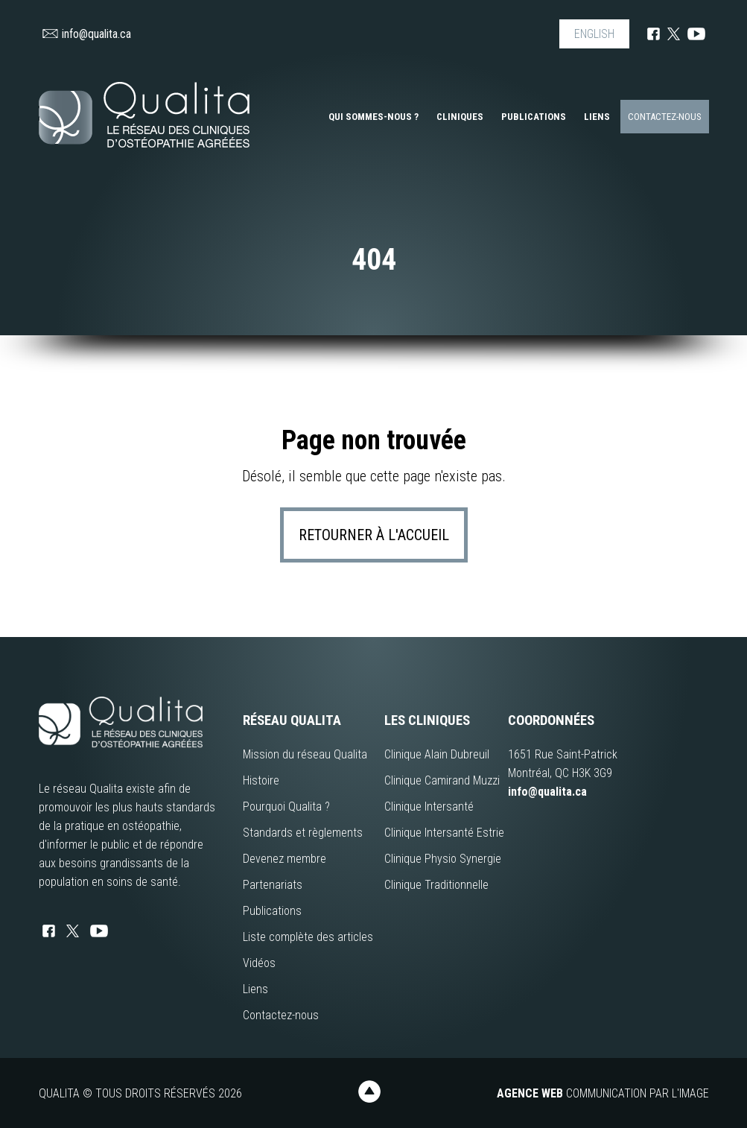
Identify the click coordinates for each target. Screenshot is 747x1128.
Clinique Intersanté (429, 806)
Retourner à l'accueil (374, 535)
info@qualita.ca (86, 34)
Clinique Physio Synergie (442, 859)
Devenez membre (284, 859)
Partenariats (272, 885)
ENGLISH (594, 34)
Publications (533, 116)
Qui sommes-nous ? (373, 116)
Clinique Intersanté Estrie (444, 833)
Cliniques (459, 116)
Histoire (261, 780)
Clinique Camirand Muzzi (442, 780)
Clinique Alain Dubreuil (436, 754)
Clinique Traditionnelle (436, 885)
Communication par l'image (603, 1093)
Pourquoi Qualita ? (286, 806)
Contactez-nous (665, 116)
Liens (597, 116)
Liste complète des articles (308, 937)
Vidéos (259, 963)
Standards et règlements (303, 833)
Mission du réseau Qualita (305, 754)
